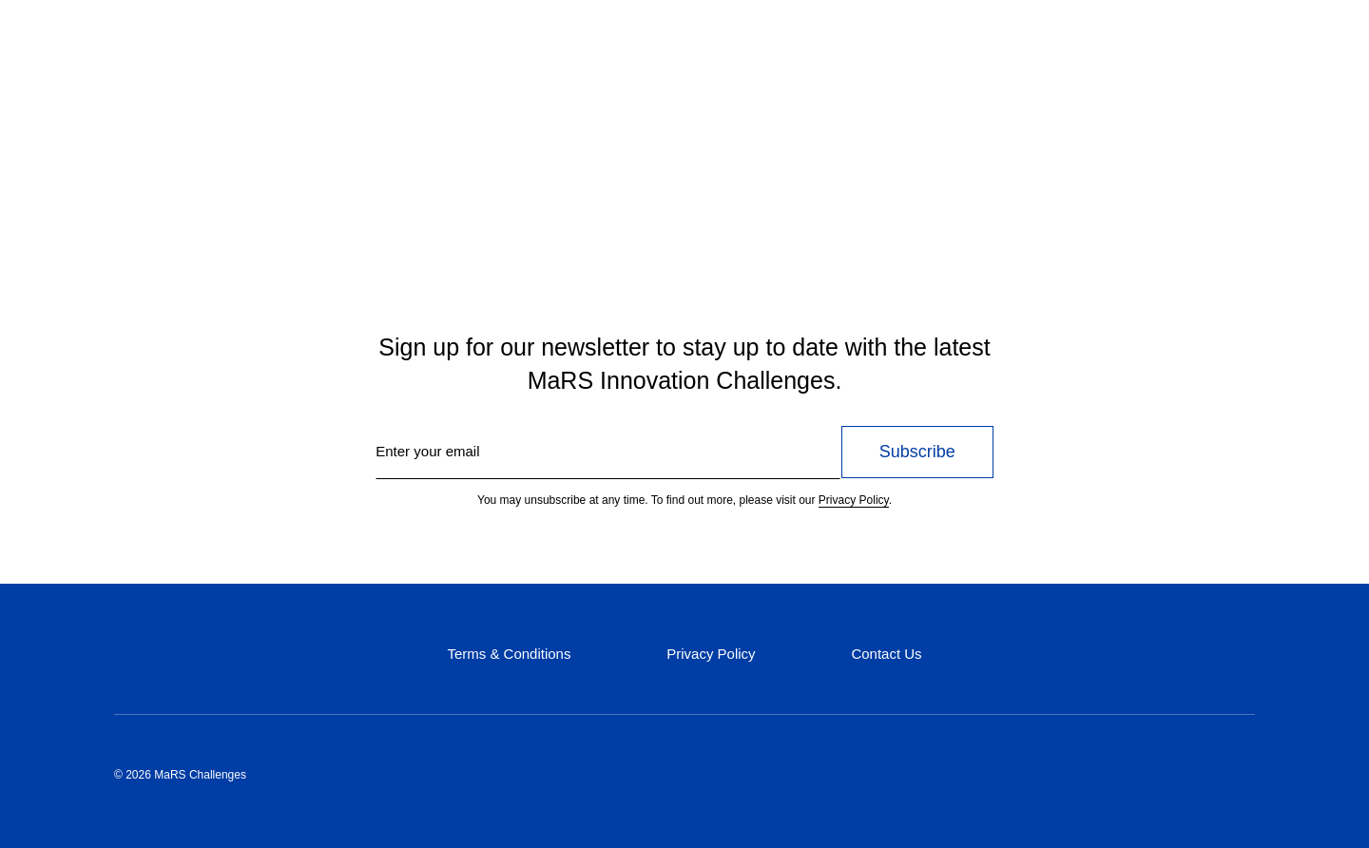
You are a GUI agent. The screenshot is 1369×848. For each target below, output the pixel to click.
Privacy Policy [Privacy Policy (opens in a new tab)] (710, 654)
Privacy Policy (854, 500)
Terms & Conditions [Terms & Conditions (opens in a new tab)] (508, 654)
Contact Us (886, 654)
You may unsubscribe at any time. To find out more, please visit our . (684, 500)
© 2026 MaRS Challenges (180, 774)
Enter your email (427, 451)
